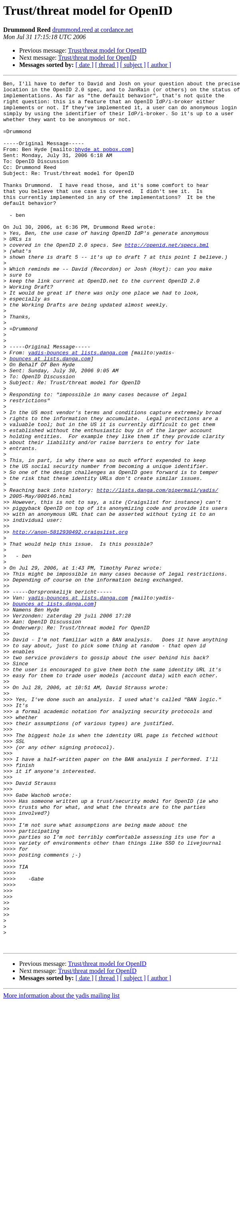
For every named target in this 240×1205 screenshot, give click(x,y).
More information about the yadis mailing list (61, 1169)
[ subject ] (133, 64)
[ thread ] (107, 64)
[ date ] (84, 64)
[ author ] (159, 64)
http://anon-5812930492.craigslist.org (70, 622)
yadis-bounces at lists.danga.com (78, 407)
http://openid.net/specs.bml (167, 278)
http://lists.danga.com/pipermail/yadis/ (157, 572)
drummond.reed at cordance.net (92, 29)
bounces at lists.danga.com (50, 414)
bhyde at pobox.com (103, 163)
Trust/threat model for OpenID (107, 50)
